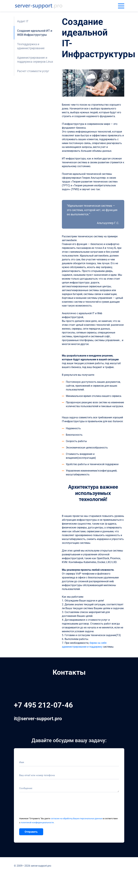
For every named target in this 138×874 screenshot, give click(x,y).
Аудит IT (22, 21)
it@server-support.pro (38, 718)
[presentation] (43, 806)
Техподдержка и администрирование (31, 46)
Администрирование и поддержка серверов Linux (35, 59)
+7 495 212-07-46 (43, 705)
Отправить (31, 831)
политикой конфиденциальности (37, 822)
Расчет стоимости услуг (33, 71)
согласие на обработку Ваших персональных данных (76, 818)
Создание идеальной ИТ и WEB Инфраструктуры (34, 32)
